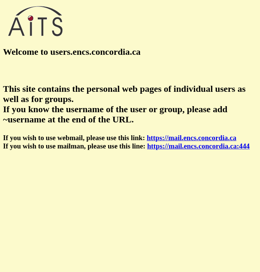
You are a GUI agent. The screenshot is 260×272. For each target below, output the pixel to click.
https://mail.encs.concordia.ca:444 (198, 146)
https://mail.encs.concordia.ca (191, 138)
